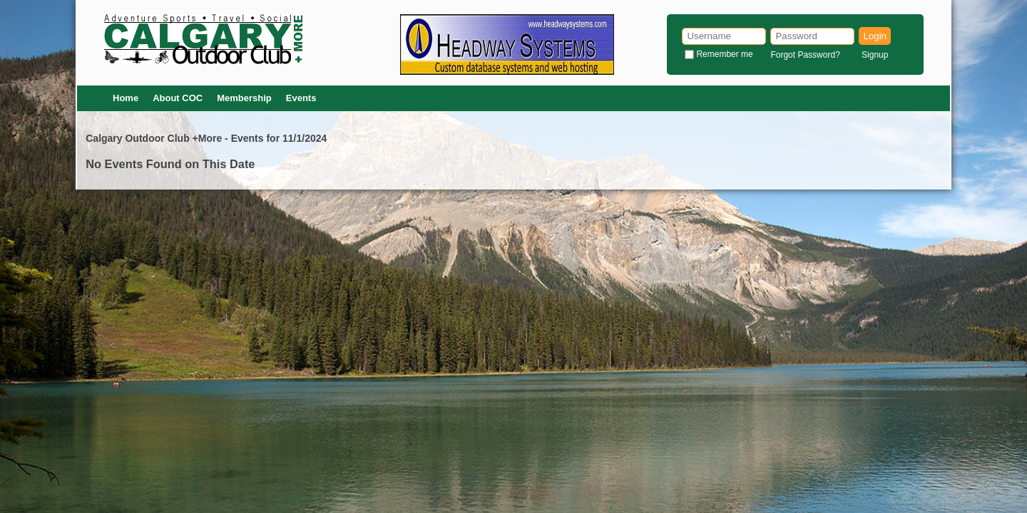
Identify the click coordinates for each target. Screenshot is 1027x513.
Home (125, 98)
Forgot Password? (804, 55)
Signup (875, 55)
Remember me (724, 54)
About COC (178, 98)
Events (301, 98)
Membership (244, 98)
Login (875, 36)
